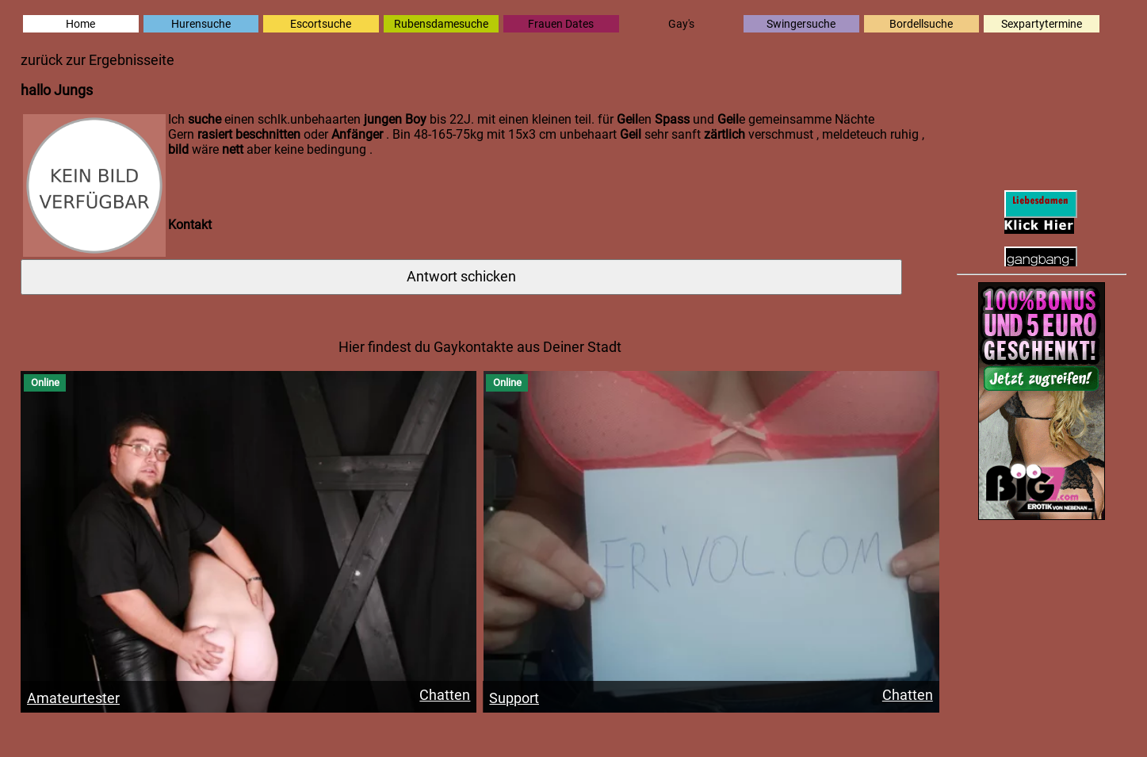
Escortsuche (320, 23)
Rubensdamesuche (441, 23)
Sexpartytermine (1041, 23)
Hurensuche (201, 23)
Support (514, 698)
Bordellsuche (921, 23)
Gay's (681, 23)
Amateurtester (73, 698)
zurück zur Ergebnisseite (97, 60)
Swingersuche (801, 23)
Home (80, 23)
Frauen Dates (561, 23)
